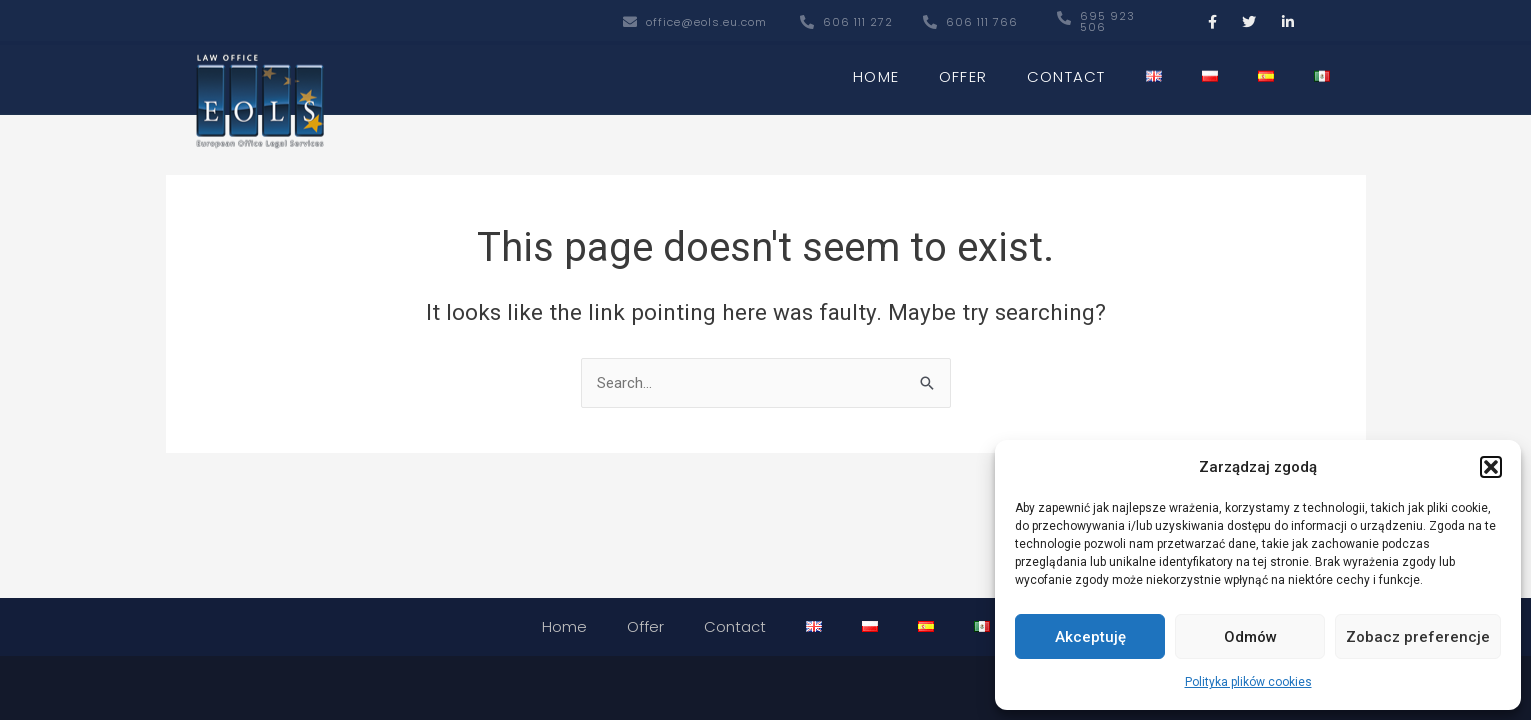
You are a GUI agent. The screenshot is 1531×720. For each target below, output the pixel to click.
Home (876, 70)
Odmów (1250, 637)
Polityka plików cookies (1248, 682)
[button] (1491, 467)
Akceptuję (1090, 637)
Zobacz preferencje (1418, 637)
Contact (1066, 70)
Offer (963, 70)
